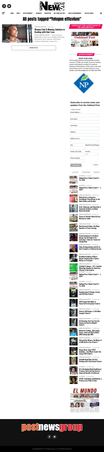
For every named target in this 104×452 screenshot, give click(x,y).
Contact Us (52, 18)
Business (39, 13)
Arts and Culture (59, 13)
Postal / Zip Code (75, 151)
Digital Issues (89, 13)
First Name (73, 119)
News (18, 13)
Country (87, 151)
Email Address (75, 112)
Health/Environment (74, 13)
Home (12, 13)
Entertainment (28, 13)
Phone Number (75, 158)
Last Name (73, 125)
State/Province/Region (92, 145)
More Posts (34, 48)
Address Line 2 (75, 138)
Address (73, 132)
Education (47, 13)
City (71, 145)
